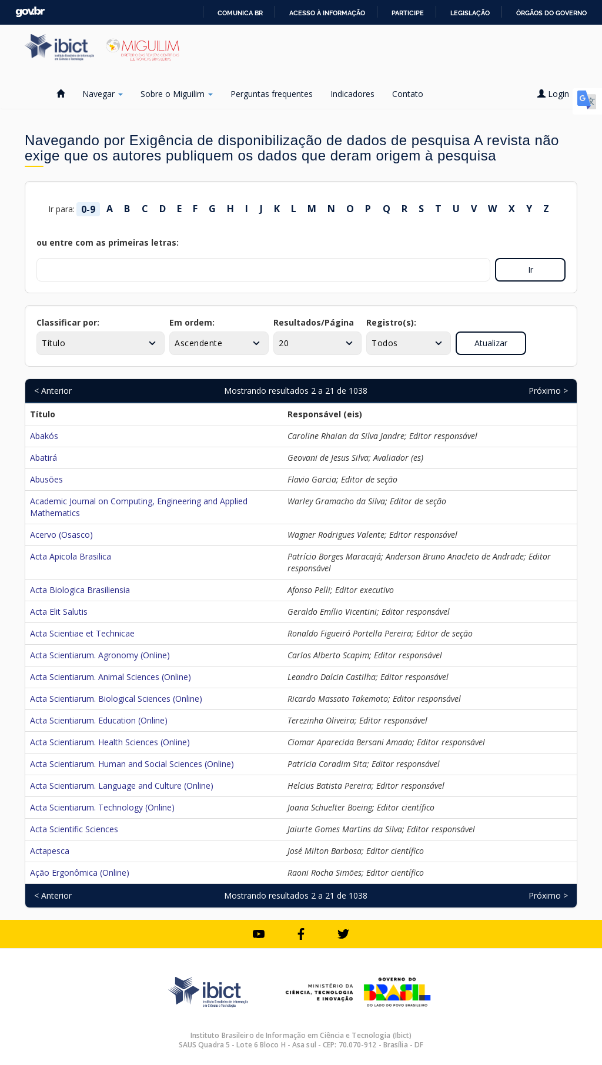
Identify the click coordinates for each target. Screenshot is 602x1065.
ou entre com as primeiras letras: (107, 242)
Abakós (44, 435)
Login (557, 93)
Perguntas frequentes (271, 93)
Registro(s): (391, 322)
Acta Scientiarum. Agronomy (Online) (100, 655)
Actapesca (49, 850)
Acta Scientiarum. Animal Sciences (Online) (110, 676)
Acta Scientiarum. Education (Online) (99, 720)
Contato (407, 93)
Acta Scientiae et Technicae (82, 633)
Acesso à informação (327, 13)
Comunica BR (240, 13)
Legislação (470, 13)
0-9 (88, 209)
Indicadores (352, 93)
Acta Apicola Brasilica (70, 556)
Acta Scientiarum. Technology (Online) (102, 807)
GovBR (30, 12)
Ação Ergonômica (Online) (79, 872)
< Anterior (53, 390)
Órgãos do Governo (551, 13)
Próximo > (548, 390)
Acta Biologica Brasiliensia (80, 589)
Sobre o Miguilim (177, 93)
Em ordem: (192, 322)
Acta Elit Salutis (59, 611)
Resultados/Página (313, 322)
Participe (408, 13)
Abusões (46, 479)
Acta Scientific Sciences (74, 829)
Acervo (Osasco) (61, 534)
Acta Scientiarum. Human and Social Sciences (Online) (132, 763)
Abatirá (43, 457)
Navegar (102, 93)
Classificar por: (67, 322)
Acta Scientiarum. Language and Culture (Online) (121, 785)
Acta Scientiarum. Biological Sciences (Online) (116, 698)
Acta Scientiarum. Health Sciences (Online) (110, 742)
